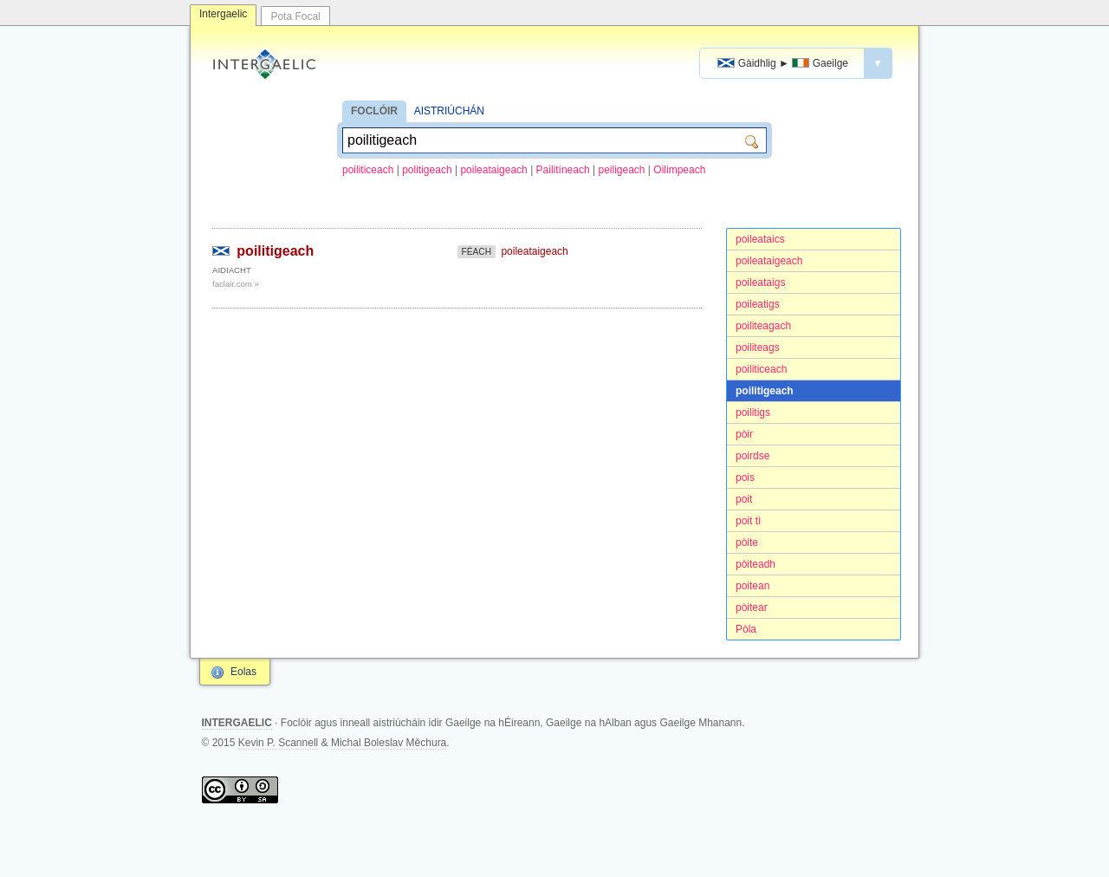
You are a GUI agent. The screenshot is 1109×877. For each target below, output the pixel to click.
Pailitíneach (563, 170)
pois (745, 477)
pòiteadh (755, 564)
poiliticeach (367, 170)
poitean (752, 586)
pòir (744, 434)
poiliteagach (763, 326)
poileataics (760, 239)
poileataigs (760, 282)
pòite (747, 542)
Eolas (243, 672)
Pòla (746, 629)
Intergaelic (223, 14)
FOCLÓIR (374, 111)
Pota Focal (295, 16)
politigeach (426, 170)
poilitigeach (765, 391)
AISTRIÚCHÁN (449, 111)
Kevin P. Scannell (278, 743)
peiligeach (621, 170)
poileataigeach (493, 170)
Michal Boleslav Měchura (388, 743)
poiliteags (758, 347)
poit (744, 499)
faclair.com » (235, 284)
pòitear (752, 607)
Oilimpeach (679, 170)
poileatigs (758, 304)
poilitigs (753, 412)
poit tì (748, 521)
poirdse (752, 456)
